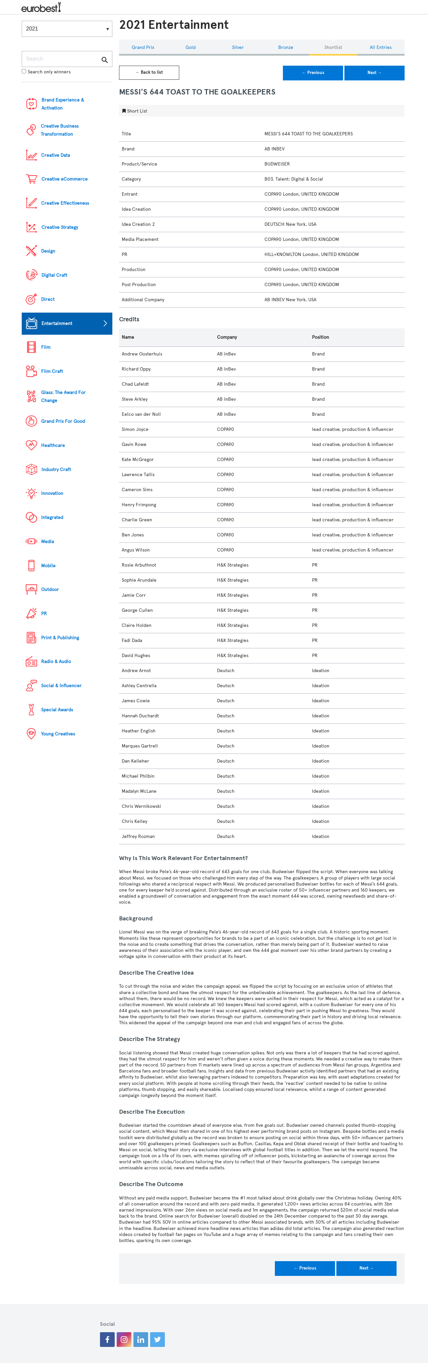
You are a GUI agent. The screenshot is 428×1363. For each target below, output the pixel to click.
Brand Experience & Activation (62, 104)
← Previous (313, 72)
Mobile (48, 566)
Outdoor (50, 589)
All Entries (381, 47)
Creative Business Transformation (60, 130)
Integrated (52, 517)
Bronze (285, 47)
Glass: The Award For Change (63, 396)
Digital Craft (54, 275)
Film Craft (52, 371)
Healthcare (53, 445)
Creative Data (55, 155)
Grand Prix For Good (63, 421)
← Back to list (149, 72)
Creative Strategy (59, 227)
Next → (374, 72)
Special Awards (57, 710)
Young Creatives (58, 734)
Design (48, 251)
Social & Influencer (61, 686)
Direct (48, 299)
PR (44, 613)
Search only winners (46, 72)
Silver (238, 47)
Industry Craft (56, 469)
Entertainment (56, 323)
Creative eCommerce (64, 179)
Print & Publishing (60, 638)
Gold (191, 47)
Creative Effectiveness (65, 203)
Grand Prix (143, 47)
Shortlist (333, 47)
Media (47, 541)
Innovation (52, 493)
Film (45, 347)
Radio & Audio (56, 661)
